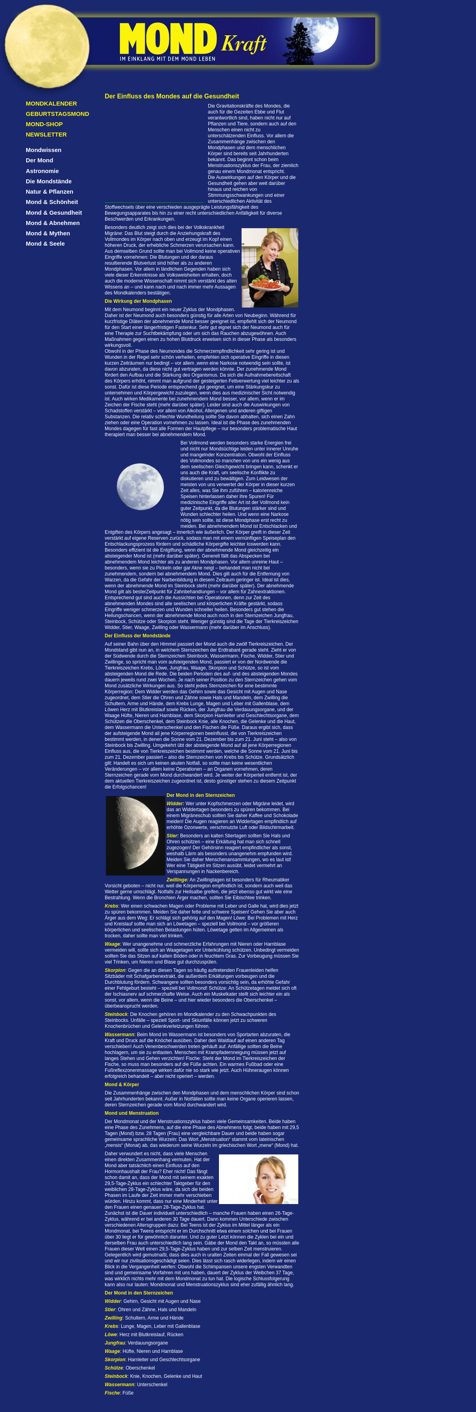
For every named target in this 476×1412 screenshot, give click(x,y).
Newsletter (46, 134)
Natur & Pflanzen (49, 191)
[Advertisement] (154, 152)
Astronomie (42, 170)
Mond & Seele (45, 243)
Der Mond (39, 160)
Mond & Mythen (48, 233)
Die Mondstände (49, 181)
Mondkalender (51, 103)
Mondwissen (43, 149)
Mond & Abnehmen (53, 222)
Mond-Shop (44, 124)
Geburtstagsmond (57, 113)
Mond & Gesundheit (54, 212)
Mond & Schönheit (52, 201)
